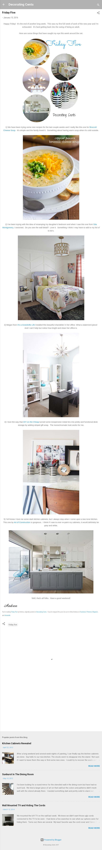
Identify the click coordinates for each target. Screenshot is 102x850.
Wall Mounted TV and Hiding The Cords (23, 805)
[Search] (98, 5)
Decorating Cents (21, 4)
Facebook (83, 612)
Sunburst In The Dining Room (18, 774)
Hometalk (7, 615)
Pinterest (89, 612)
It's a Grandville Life (26, 325)
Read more (94, 766)
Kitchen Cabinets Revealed (16, 743)
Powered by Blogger (51, 840)
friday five (13, 624)
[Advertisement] (51, 708)
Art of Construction (22, 522)
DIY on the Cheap (31, 422)
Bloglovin (95, 612)
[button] (98, 13)
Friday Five (14, 612)
